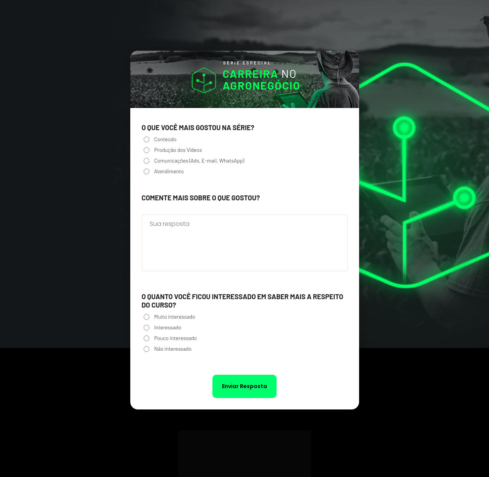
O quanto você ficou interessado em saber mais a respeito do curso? (242, 300)
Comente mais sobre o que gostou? (201, 197)
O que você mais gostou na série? (198, 127)
